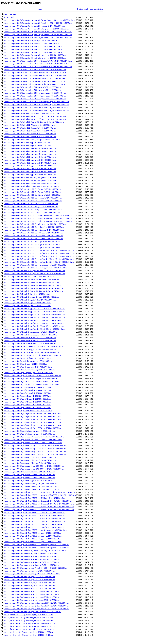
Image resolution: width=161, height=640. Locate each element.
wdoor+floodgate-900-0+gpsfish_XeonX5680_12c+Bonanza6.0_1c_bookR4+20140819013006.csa (39, 492)
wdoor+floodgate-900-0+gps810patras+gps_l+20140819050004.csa (28, 373)
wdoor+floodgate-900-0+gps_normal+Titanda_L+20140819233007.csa (29, 478)
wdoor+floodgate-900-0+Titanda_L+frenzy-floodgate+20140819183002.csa (31, 297)
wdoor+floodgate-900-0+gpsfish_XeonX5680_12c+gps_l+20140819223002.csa (32, 542)
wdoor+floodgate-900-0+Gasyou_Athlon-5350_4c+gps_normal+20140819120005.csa (35, 96)
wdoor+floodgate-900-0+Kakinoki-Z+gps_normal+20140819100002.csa (30, 160)
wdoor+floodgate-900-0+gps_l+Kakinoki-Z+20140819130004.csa (28, 393)
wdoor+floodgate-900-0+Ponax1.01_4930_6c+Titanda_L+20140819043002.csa (32, 192)
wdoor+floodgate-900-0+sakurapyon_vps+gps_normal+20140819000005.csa (31, 591)
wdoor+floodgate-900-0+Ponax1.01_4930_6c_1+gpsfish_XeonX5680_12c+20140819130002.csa (39, 253)
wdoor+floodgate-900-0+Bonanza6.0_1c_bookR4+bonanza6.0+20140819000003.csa (34, 26)
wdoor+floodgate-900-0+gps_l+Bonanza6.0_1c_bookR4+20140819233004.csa (32, 376)
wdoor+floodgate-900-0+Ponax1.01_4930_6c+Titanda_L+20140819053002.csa (32, 195)
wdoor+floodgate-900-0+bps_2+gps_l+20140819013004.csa (25, 364)
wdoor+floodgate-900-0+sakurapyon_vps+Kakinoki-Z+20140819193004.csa (31, 562)
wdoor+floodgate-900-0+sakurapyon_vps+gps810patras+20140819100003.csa (32, 574)
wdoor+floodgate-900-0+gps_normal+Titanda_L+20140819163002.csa (29, 475)
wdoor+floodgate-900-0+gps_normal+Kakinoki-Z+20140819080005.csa (30, 457)
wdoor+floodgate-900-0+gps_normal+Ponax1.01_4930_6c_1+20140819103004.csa (34, 466)
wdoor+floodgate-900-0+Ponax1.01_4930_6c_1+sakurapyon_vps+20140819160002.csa (35, 268)
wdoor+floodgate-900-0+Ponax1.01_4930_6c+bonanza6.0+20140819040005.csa (33, 201)
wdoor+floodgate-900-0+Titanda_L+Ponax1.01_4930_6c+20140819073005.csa (32, 282)
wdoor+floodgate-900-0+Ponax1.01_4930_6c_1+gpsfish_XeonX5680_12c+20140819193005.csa (39, 259)
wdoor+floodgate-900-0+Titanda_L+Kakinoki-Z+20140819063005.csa (29, 277)
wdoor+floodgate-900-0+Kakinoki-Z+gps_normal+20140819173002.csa (30, 175)
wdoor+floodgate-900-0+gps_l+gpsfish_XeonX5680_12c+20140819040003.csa (32, 416)
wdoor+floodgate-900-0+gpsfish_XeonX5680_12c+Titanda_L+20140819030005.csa (34, 513)
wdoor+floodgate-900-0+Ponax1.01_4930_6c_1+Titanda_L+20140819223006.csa (33, 239)
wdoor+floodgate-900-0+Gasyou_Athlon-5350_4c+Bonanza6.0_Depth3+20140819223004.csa (38, 67)
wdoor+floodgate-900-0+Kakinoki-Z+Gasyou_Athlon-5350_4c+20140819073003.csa (35, 116)
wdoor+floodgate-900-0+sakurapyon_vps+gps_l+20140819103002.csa (29, 583)
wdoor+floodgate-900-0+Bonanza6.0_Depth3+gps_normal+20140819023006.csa (33, 49)
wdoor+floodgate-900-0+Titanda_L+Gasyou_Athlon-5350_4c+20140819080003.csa (34, 274)
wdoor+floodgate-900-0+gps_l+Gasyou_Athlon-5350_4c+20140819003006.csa (32, 381)
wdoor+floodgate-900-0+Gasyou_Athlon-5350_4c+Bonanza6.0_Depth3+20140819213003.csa (38, 64)
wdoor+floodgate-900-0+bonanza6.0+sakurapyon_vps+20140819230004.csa (31, 352)
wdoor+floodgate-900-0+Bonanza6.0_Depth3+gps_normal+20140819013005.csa (33, 46)
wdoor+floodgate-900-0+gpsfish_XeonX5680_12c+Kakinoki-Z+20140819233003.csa (35, 498)
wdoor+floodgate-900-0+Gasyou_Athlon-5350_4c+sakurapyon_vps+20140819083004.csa (36, 107)
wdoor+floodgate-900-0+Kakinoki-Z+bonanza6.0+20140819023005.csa (30, 131)
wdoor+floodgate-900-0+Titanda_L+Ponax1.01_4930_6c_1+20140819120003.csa (33, 288)
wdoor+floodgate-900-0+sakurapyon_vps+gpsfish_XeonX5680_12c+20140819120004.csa (36, 606)
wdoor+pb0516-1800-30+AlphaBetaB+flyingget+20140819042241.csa (29, 623)
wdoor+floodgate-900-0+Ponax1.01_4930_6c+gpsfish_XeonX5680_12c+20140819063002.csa (38, 218)
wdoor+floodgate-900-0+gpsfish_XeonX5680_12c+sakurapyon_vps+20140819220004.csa (36, 548)
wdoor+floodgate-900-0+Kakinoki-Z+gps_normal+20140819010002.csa (30, 148)
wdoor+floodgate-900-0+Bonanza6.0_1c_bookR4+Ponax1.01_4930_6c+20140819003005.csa (38, 23)
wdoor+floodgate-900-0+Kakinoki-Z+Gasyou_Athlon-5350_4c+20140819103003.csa (35, 119)
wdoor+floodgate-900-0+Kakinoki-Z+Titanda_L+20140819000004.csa (29, 125)
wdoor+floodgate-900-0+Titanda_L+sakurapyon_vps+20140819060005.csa (31, 332)
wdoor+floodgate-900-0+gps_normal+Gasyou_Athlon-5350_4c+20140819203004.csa (35, 454)
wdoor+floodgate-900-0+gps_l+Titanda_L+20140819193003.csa (27, 405)
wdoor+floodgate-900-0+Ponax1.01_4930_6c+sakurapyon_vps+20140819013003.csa (35, 224)
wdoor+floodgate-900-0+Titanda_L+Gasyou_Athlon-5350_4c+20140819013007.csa (34, 271)
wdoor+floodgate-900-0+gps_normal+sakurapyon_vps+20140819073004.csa (31, 486)
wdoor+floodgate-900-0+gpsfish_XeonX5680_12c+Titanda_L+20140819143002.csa (34, 521)
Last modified (82, 9)
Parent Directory (10, 14)
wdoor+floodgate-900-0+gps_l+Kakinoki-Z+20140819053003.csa (28, 387)
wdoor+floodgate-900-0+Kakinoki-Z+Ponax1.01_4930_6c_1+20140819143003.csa (34, 122)
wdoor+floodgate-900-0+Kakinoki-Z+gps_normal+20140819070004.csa (30, 151)
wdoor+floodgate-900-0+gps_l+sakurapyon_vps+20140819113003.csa (29, 434)
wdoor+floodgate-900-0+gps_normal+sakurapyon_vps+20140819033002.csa (31, 483)
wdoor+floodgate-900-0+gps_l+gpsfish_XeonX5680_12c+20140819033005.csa (32, 413)
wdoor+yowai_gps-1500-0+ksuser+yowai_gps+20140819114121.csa (28, 635)
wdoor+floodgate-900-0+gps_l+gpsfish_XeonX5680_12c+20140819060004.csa (32, 419)
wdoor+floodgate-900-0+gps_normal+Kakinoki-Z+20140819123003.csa (30, 460)
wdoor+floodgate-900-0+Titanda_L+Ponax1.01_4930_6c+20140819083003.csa (32, 285)
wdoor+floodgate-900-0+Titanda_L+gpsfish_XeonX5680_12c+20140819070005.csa (34, 317)
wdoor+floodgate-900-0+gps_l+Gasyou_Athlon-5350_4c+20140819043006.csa (32, 384)
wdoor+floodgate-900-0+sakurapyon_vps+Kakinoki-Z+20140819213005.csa (31, 565)
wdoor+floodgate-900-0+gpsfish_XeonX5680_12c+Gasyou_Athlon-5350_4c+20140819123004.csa (40, 495)
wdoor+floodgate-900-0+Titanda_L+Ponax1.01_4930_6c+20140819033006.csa (32, 279)
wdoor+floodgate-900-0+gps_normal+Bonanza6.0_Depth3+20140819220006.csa (33, 443)
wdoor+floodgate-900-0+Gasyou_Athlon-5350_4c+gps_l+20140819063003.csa (32, 87)
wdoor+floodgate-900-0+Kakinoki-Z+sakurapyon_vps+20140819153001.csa (31, 180)
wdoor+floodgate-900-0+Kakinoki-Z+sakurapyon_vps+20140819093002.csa (31, 177)
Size (91, 9)
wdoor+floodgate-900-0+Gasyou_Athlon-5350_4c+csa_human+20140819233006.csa (34, 84)
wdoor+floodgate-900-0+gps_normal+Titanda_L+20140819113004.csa (29, 472)
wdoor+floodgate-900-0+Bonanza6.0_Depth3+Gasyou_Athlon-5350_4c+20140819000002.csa (38, 35)
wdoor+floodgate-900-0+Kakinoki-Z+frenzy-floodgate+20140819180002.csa (32, 140)
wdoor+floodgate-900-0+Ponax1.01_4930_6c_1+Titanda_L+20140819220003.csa (33, 236)
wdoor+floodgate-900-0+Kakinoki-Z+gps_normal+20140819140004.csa (30, 166)
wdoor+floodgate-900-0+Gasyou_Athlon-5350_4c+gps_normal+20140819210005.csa (35, 99)
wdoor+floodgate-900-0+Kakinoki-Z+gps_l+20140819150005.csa (28, 142)
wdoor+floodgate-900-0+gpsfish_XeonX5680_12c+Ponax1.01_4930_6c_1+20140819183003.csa (39, 510)
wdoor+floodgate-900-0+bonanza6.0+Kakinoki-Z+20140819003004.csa (30, 338)
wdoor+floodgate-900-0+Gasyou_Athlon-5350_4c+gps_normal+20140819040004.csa (35, 93)
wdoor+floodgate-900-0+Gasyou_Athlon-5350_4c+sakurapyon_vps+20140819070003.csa (36, 105)
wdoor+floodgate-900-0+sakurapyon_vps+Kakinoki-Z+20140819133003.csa (31, 559)
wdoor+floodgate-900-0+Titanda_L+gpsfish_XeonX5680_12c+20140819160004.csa (34, 323)
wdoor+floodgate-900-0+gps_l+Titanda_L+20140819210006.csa (27, 408)
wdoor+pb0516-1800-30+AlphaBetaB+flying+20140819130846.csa (28, 620)
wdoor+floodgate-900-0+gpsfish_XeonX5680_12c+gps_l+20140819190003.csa (32, 539)
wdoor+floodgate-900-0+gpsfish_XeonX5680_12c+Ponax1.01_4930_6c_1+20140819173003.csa (39, 507)
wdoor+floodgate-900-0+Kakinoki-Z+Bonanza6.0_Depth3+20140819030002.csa (33, 113)
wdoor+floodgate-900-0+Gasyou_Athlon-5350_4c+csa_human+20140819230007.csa (34, 81)
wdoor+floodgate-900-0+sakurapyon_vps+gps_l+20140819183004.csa (29, 588)
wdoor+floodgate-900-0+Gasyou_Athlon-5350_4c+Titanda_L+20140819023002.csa (34, 78)
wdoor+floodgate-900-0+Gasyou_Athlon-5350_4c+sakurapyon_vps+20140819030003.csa (36, 102)
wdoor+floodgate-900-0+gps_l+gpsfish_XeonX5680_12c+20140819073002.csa (32, 422)
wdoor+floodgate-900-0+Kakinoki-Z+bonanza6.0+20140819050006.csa (30, 134)
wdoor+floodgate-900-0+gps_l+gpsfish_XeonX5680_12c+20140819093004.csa (32, 425)
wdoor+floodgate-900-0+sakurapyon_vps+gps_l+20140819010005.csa (29, 577)
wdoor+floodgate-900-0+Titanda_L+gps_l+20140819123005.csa (27, 306)
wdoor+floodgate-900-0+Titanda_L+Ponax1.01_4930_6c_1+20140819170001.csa (33, 291)
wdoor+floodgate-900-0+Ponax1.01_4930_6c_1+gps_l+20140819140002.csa (32, 247)
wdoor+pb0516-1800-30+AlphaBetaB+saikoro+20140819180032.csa (29, 629)
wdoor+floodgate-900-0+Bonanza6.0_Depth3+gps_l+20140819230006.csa (31, 40)
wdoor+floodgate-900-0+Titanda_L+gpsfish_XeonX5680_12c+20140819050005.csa (34, 314)
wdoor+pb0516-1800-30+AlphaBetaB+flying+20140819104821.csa (28, 615)
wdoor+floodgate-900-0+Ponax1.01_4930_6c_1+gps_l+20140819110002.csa (32, 244)
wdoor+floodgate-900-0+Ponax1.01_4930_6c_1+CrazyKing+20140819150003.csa (34, 227)
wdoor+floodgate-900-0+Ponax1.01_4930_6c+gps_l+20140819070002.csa (31, 207)
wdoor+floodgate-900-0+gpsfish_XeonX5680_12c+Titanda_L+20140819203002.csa (34, 527)
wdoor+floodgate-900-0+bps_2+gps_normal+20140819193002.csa (28, 367)
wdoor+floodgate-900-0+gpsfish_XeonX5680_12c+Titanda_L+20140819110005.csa (34, 518)
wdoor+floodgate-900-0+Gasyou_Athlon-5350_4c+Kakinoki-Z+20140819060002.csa (35, 70)
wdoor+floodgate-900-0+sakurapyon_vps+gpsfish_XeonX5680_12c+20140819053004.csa (36, 603)
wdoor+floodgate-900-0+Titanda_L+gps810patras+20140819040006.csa (30, 300)
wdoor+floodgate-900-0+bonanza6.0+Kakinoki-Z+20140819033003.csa (30, 341)
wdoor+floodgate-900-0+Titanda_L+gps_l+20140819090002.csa (27, 303)
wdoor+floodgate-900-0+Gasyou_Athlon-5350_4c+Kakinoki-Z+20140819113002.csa (35, 73)
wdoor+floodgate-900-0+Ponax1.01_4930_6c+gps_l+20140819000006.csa (31, 204)
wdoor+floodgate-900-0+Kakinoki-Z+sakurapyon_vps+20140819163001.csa (31, 183)
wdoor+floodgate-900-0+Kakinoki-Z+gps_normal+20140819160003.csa (30, 169)
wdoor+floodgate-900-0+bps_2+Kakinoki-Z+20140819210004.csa (28, 358)
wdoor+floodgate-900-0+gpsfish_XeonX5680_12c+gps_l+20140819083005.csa (32, 536)
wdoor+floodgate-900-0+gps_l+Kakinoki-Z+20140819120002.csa (28, 390)
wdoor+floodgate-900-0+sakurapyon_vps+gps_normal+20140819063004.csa (31, 594)
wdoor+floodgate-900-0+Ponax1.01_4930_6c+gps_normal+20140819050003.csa (33, 209)
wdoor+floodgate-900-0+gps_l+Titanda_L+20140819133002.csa (27, 396)
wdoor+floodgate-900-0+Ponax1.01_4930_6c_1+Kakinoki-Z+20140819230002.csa (34, 230)
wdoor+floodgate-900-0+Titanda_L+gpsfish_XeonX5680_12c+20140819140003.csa (34, 320)
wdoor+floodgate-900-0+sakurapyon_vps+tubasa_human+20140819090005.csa (32, 612)
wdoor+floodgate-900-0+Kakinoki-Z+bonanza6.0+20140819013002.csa (30, 128)
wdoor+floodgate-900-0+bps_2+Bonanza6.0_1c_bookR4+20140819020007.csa (32, 355)
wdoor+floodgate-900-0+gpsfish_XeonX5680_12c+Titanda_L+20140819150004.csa (34, 524)
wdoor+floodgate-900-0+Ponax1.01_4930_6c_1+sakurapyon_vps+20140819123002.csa (35, 265)
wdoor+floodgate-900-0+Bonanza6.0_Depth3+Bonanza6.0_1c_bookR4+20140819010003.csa (38, 32)
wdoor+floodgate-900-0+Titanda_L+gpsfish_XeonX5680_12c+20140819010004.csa (34, 311)
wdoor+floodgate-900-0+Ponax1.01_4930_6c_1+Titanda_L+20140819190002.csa (33, 233)
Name (40, 9)
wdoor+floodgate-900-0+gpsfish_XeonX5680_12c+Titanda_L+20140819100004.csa (34, 515)
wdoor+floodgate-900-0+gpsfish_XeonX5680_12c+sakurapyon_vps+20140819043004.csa (36, 545)
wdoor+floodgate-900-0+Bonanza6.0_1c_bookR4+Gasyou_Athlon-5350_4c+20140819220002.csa (39, 20)
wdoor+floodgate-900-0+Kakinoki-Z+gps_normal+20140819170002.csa (30, 172)
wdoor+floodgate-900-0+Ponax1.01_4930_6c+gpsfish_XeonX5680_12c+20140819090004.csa (38, 221)
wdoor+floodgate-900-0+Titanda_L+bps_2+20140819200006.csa (27, 294)
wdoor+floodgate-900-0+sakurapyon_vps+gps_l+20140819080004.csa (29, 580)
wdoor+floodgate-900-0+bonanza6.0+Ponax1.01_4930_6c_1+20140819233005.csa (34, 346)
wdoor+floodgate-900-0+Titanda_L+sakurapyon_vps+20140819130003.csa (31, 335)
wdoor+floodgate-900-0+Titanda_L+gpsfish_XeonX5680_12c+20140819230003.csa (34, 329)
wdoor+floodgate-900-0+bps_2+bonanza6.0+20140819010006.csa (28, 361)
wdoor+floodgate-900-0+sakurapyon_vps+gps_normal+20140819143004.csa (31, 597)
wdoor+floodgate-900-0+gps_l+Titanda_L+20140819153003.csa (27, 399)
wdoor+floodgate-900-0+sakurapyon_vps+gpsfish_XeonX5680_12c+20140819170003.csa (36, 609)
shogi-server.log (9, 17)
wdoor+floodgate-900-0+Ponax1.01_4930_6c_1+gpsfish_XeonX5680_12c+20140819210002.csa (39, 262)
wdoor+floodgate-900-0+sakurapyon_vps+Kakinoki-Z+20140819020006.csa (31, 553)
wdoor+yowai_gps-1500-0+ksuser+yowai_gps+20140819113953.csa (28, 632)
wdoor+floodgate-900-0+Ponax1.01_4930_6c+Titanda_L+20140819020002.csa (32, 189)
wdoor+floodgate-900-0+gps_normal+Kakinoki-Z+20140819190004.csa (30, 463)
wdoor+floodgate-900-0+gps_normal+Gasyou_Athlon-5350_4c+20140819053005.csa (35, 446)
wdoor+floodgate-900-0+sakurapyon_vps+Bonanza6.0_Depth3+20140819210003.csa (35, 550)
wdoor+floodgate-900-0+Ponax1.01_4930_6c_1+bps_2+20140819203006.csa (32, 242)
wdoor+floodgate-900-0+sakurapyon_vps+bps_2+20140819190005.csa (29, 571)
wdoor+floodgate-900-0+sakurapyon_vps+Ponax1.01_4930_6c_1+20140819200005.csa (35, 568)
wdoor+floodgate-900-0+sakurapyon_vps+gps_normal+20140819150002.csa (31, 600)
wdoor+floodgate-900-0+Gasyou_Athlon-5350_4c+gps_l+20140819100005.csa (32, 90)
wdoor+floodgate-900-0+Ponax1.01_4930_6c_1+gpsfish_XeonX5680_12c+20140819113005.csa (39, 250)
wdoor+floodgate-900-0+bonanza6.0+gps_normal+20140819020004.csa (30, 349)
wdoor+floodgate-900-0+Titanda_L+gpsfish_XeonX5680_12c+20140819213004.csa (34, 326)
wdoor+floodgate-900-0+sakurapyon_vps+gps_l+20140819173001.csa (29, 585)
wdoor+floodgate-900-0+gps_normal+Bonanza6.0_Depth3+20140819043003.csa (33, 440)
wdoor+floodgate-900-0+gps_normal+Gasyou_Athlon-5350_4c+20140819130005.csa (35, 451)
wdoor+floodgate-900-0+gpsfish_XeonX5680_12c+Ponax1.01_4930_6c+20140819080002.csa (38, 501)
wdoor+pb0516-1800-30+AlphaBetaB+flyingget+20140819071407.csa (29, 626)
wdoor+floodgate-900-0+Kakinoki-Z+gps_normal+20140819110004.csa (30, 163)
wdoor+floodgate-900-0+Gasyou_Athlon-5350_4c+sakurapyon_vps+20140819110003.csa (36, 110)
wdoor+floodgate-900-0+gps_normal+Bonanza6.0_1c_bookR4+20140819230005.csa (34, 437)
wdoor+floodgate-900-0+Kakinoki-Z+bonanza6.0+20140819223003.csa (30, 137)
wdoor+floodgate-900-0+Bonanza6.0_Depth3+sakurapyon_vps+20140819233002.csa (35, 58)
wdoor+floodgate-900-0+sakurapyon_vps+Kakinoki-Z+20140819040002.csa (31, 556)
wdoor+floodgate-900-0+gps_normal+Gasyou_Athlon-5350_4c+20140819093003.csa (35, 448)
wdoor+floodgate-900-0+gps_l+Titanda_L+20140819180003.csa (27, 402)
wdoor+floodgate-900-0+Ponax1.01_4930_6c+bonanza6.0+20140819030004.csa (33, 198)
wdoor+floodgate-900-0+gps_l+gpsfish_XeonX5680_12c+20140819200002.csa (32, 428)
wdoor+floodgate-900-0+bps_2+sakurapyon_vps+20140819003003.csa (29, 370)
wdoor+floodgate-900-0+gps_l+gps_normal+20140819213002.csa (28, 411)
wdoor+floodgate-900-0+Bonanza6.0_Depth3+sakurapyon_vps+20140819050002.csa (35, 55)
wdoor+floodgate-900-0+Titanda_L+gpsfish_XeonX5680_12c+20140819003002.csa (34, 309)
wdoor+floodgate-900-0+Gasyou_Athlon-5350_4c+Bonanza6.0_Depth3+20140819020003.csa (38, 61)
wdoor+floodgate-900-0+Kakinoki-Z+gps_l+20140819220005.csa (28, 145)
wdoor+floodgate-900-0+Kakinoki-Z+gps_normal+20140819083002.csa (30, 154)
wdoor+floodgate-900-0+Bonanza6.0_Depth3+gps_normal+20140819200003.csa (33, 52)
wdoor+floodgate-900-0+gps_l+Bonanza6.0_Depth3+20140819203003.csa (31, 379)
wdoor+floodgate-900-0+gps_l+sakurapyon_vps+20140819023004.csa (29, 431)
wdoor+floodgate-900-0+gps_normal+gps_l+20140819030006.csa (28, 481)
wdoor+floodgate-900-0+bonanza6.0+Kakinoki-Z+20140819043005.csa (30, 344)
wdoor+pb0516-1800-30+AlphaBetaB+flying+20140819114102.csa (28, 617)
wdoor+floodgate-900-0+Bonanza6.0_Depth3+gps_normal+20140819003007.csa (33, 43)
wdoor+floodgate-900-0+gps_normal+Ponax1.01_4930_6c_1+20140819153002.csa (34, 469)
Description (98, 9)
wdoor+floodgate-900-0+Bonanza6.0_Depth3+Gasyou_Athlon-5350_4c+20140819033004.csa (38, 38)
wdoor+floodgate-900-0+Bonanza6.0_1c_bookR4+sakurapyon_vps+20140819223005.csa (36, 29)
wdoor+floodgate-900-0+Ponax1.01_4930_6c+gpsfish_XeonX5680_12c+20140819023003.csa (38, 215)
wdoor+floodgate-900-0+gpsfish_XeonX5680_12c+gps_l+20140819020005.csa (32, 533)
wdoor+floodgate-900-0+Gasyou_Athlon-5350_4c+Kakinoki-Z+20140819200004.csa (35, 75)
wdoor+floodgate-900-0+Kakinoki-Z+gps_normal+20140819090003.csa (30, 157)
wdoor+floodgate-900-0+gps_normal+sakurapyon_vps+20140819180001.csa (31, 489)
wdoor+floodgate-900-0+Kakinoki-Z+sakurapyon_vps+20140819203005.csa (31, 186)
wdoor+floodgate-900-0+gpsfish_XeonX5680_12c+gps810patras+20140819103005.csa (35, 530)
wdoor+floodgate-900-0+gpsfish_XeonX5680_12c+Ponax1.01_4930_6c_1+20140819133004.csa (39, 504)
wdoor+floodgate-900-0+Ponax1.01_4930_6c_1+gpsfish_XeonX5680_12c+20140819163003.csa (39, 256)
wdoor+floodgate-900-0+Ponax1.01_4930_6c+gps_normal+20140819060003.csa (33, 212)
